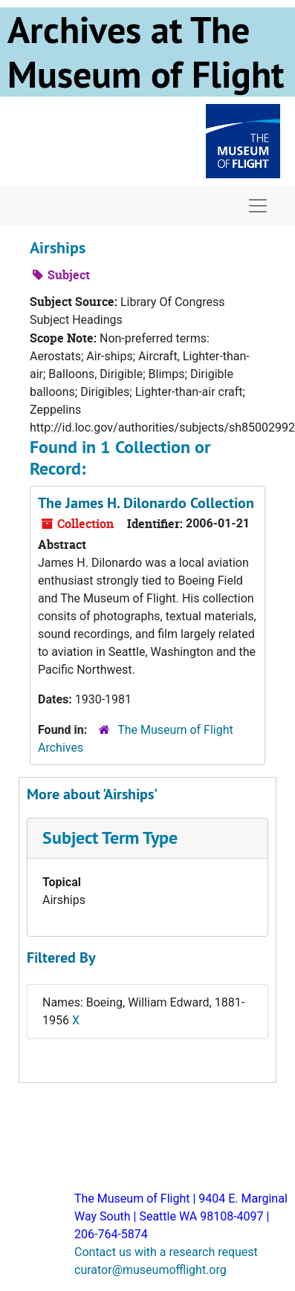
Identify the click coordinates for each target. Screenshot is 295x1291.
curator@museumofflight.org (150, 1270)
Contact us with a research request (166, 1252)
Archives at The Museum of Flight (145, 52)
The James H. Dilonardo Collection (146, 503)
